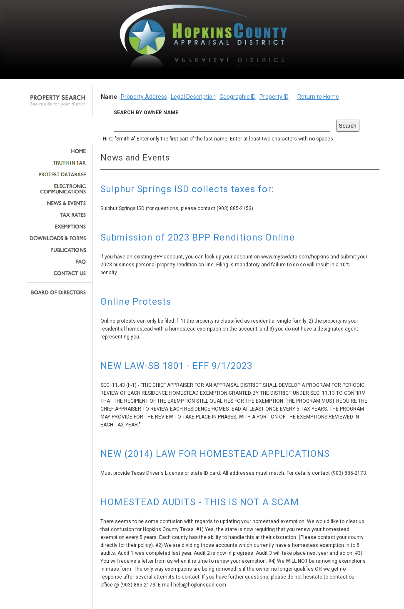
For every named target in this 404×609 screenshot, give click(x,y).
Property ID (274, 96)
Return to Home (318, 96)
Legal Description (193, 96)
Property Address (144, 96)
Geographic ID (237, 96)
